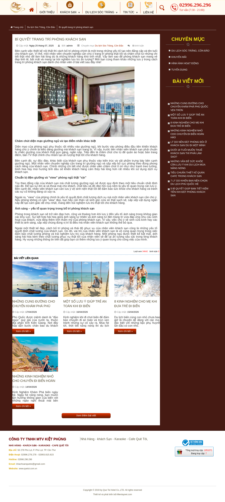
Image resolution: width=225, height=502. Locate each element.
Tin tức (128, 7)
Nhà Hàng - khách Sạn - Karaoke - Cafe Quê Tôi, (114, 439)
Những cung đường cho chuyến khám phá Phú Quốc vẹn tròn (33, 304)
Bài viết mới (188, 81)
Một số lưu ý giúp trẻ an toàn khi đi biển (85, 304)
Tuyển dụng (179, 69)
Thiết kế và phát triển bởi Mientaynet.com (112, 494)
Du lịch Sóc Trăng (99, 7)
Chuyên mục (188, 39)
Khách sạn (68, 7)
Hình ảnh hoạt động (185, 63)
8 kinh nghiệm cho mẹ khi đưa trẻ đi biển (135, 304)
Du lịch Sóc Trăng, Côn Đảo (109, 45)
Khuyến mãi (179, 57)
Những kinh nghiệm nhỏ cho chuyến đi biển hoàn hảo (33, 379)
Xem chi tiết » (23, 331)
